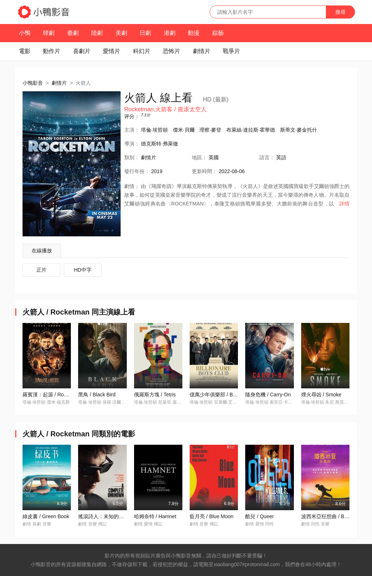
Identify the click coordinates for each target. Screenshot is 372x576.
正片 (41, 270)
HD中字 (83, 270)
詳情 (344, 204)
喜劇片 (81, 51)
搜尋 (340, 12)
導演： (132, 144)
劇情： (132, 186)
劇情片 (201, 51)
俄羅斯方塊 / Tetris (155, 394)
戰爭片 (231, 51)
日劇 (145, 33)
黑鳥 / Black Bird (97, 394)
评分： (132, 116)
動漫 (193, 33)
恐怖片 (171, 51)
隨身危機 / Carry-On (268, 394)
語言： (267, 157)
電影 (25, 51)
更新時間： (204, 171)
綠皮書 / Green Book (46, 516)
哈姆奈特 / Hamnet (155, 516)
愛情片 (111, 51)
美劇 (121, 33)
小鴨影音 (33, 83)
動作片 (51, 51)
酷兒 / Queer (259, 516)
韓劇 (48, 33)
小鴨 (25, 33)
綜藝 (218, 33)
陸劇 (97, 33)
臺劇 (73, 33)
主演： (132, 130)
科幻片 (141, 51)
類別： (132, 157)
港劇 (169, 33)
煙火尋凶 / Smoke (321, 394)
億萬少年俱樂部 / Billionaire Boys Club (233, 394)
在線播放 (42, 250)
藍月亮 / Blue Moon (212, 516)
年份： (137, 171)
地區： (199, 157)
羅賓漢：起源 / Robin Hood (53, 394)
